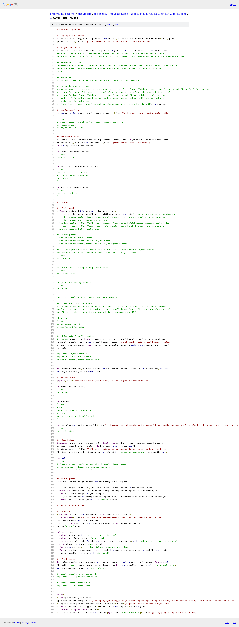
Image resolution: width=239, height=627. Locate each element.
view (116, 24)
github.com (85, 13)
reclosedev (100, 13)
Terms (33, 622)
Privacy (25, 622)
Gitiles (17, 622)
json (234, 622)
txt (227, 622)
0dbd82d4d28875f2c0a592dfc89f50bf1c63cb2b (158, 13)
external (70, 13)
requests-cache (118, 13)
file (108, 24)
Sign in (233, 4)
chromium (56, 13)
